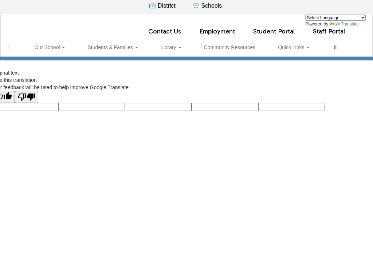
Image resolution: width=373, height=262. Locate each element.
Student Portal (274, 28)
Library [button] (147, 44)
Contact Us (164, 28)
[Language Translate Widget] (335, 18)
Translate (344, 24)
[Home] (20, 44)
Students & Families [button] (100, 44)
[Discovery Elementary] (187, 18)
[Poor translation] (26, 99)
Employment (217, 28)
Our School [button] (49, 44)
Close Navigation (310, 46)
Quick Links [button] (246, 44)
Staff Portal (329, 28)
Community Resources (194, 44)
